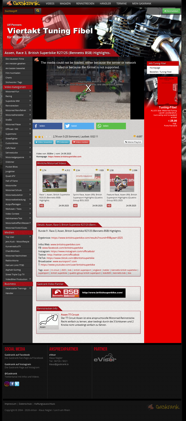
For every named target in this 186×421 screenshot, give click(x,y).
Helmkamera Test (17, 218)
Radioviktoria (12, 260)
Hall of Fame (12, 180)
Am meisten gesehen (15, 63)
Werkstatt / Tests (17, 208)
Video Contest (17, 213)
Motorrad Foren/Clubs (16, 227)
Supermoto (17, 133)
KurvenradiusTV (13, 246)
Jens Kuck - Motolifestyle (17, 241)
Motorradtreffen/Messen (17, 223)
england (97, 270)
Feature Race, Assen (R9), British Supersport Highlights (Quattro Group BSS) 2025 (122, 197)
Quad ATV (10, 176)
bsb (70, 270)
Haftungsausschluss (44, 403)
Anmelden (171, 11)
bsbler (106, 270)
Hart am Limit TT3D (15, 265)
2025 (63, 270)
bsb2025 (107, 273)
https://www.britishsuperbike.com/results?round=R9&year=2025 (87, 237)
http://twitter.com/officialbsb (63, 254)
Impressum (10, 403)
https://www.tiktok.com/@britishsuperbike (70, 258)
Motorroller (11, 185)
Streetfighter (11, 138)
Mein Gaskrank (141, 3)
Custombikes (17, 143)
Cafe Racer (17, 147)
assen (46, 270)
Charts (9, 77)
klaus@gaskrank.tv (59, 364)
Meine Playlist (133, 142)
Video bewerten (44, 142)
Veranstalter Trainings (17, 288)
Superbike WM (17, 100)
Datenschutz (25, 403)
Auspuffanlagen (17, 204)
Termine (121, 3)
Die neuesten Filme (15, 58)
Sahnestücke (17, 152)
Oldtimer (10, 161)
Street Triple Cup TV (15, 274)
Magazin (65, 3)
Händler (105, 3)
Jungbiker (10, 171)
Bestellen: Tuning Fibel (160, 71)
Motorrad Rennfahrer (17, 110)
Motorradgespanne (17, 157)
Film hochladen (13, 72)
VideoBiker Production (17, 279)
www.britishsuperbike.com (65, 244)
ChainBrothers (12, 251)
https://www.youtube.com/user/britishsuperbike (68, 264)
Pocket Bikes (12, 166)
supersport (43, 273)
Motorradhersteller (17, 114)
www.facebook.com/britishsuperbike (62, 247)
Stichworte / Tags (14, 82)
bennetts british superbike (124, 270)
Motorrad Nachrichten (16, 255)
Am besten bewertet (15, 68)
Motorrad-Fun (17, 91)
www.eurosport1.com (65, 261)
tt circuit (55, 270)
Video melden (80, 142)
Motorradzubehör (17, 194)
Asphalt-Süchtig (13, 269)
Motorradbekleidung (17, 199)
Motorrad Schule (17, 190)
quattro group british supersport (85, 273)
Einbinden (62, 142)
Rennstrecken (85, 3)
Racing (17, 96)
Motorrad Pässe (17, 124)
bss (129, 273)
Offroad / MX (17, 129)
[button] (47, 126)
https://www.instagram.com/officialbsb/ (73, 251)
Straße (17, 119)
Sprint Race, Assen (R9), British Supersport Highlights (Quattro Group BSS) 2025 (88, 197)
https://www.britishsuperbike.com (64, 156)
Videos (50, 3)
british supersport (82, 270)
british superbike (59, 273)
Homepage (155, 67)
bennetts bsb (119, 273)
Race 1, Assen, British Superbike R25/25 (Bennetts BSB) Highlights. (54, 197)
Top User (17, 236)
